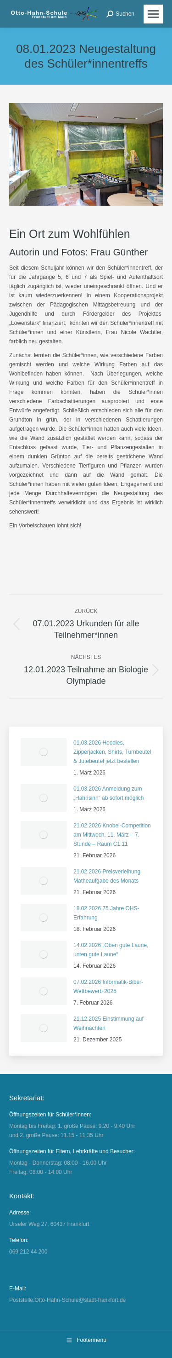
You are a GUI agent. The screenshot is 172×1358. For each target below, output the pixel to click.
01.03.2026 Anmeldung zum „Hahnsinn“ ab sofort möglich (108, 793)
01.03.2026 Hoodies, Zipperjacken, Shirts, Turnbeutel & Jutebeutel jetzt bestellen (112, 752)
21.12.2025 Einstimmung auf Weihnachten (108, 1023)
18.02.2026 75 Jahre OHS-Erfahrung (106, 913)
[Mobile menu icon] (153, 14)
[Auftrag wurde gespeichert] (44, 752)
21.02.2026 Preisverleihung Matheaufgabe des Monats (106, 876)
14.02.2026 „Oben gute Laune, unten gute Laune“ (110, 950)
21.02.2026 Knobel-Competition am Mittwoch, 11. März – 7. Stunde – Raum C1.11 (112, 834)
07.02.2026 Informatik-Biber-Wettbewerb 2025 (108, 986)
